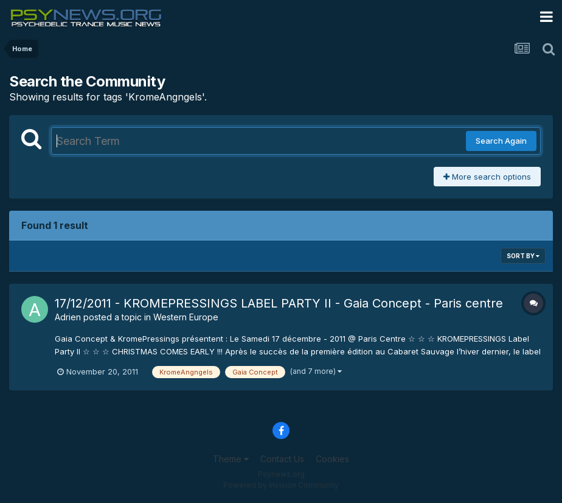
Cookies (332, 459)
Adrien (68, 317)
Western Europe (185, 317)
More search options (487, 176)
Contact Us (282, 459)
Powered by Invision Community (281, 485)
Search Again (501, 141)
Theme (231, 459)
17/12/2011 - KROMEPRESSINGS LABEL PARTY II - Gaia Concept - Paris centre (279, 303)
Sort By (523, 255)
